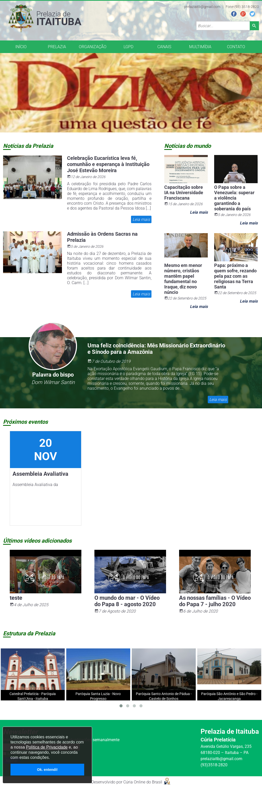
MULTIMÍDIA (200, 46)
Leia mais (141, 219)
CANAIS (164, 46)
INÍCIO (21, 46)
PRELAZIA (57, 46)
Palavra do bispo (53, 374)
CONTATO (236, 46)
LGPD (128, 46)
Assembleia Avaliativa (40, 474)
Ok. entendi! (47, 770)
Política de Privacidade (47, 747)
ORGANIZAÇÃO (92, 46)
